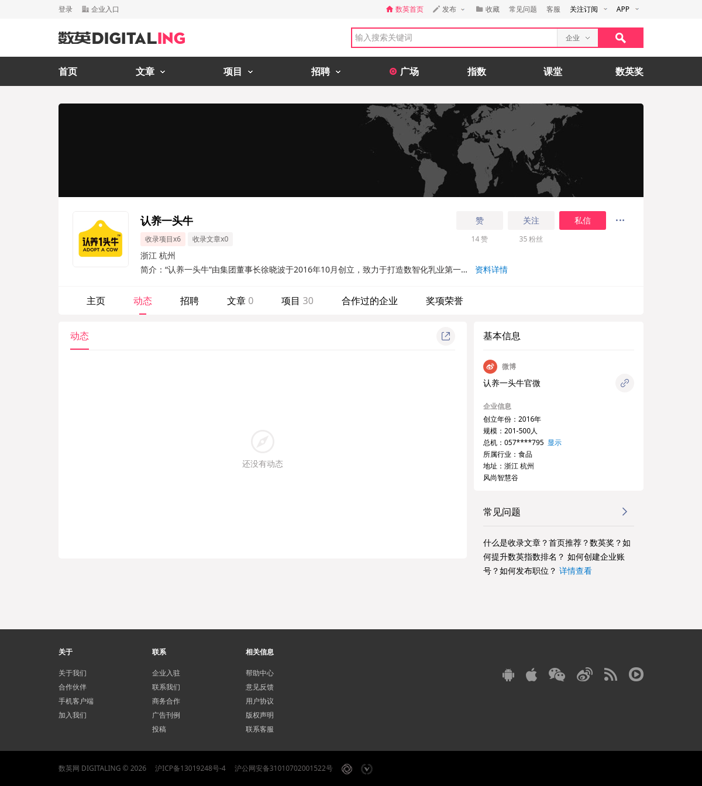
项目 (297, 300)
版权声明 (260, 715)
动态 (142, 300)
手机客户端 (76, 701)
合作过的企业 (370, 300)
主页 (96, 300)
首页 (67, 71)
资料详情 (491, 269)
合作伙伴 (72, 687)
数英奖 (629, 71)
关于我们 (72, 673)
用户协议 (260, 701)
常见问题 (523, 9)
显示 (555, 442)
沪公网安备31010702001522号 (284, 768)
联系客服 (260, 729)
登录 (65, 9)
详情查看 (575, 570)
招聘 (189, 300)
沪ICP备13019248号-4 (190, 768)
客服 (553, 9)
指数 (476, 71)
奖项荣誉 (444, 300)
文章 (240, 300)
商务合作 (166, 701)
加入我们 (72, 715)
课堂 (552, 71)
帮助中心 (260, 673)
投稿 (159, 729)
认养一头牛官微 (512, 382)
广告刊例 (166, 715)
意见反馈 (260, 687)
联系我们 (166, 687)
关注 (531, 220)
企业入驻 (166, 673)
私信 (582, 220)
